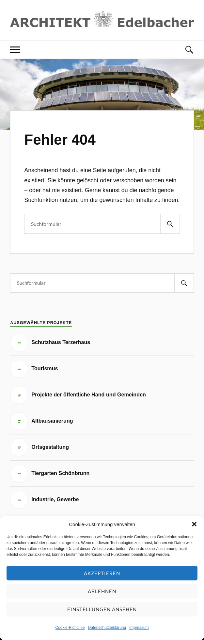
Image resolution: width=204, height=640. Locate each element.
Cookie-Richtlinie (70, 627)
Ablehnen (102, 591)
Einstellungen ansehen (102, 609)
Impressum (139, 627)
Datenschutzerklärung (107, 627)
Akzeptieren (102, 573)
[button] (194, 524)
